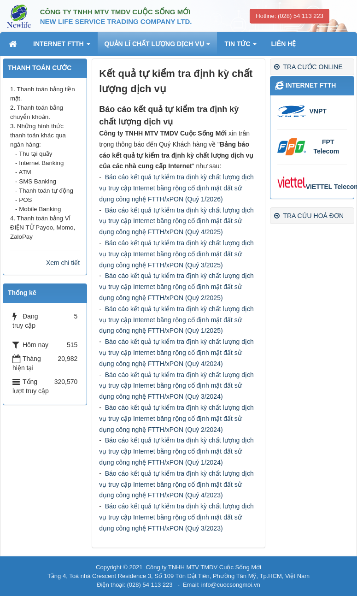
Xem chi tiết (63, 262)
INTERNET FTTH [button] (61, 46)
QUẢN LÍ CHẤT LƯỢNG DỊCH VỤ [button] (158, 46)
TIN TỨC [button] (240, 46)
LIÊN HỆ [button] (283, 43)
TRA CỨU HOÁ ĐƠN (309, 215)
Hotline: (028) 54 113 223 (289, 15)
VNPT (318, 111)
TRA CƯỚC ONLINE (308, 67)
